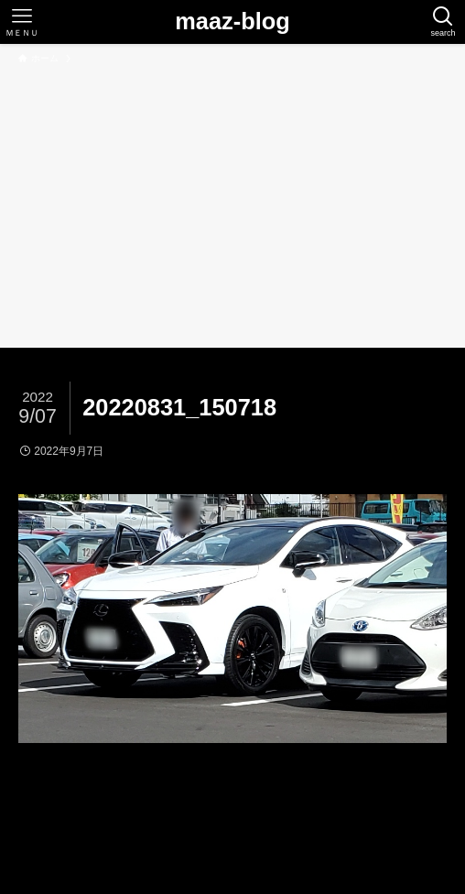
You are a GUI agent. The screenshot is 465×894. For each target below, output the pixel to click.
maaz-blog (232, 21)
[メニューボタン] (22, 22)
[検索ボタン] (443, 22)
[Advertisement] (232, 203)
